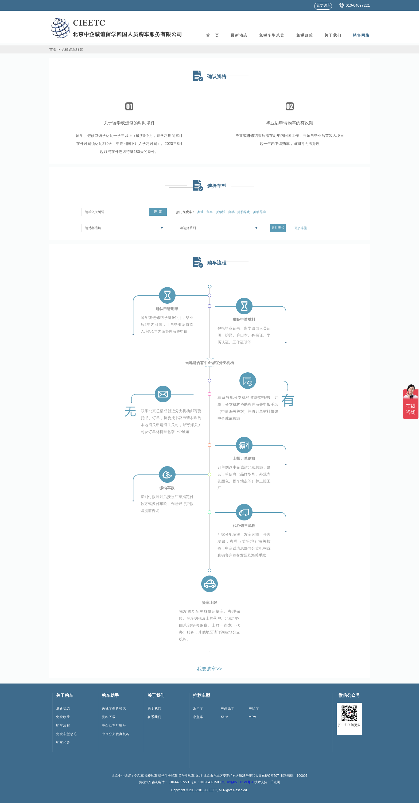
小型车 (198, 717)
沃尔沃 (220, 212)
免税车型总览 (272, 35)
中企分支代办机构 (116, 734)
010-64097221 (358, 5)
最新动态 (239, 35)
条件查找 (277, 228)
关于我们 (333, 35)
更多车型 (300, 228)
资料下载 (109, 717)
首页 (53, 49)
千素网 (275, 782)
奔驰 (231, 212)
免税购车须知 (72, 49)
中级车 (254, 708)
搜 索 (158, 212)
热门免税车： (185, 212)
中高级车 (228, 708)
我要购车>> (209, 668)
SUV (224, 717)
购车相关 (63, 742)
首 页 (212, 35)
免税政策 (304, 35)
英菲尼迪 (259, 212)
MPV (253, 717)
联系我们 (154, 717)
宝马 (209, 212)
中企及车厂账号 (114, 725)
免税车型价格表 (114, 708)
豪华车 (198, 708)
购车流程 (63, 725)
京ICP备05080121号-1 (238, 782)
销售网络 (361, 35)
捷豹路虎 (243, 212)
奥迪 (200, 212)
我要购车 (323, 5)
